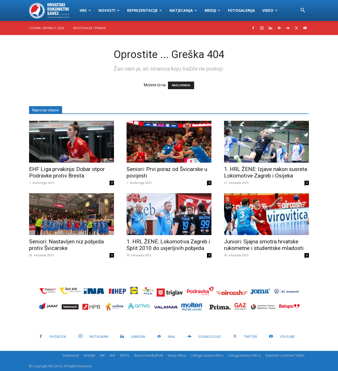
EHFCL (124, 355)
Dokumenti (71, 355)
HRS (85, 10)
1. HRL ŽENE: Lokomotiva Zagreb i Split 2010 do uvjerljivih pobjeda (168, 244)
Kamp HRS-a (177, 355)
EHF (112, 355)
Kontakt (89, 355)
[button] (302, 10)
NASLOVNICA (181, 85)
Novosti (109, 10)
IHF (102, 355)
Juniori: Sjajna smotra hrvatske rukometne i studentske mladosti (264, 244)
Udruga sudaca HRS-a (207, 355)
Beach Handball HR (148, 355)
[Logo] (52, 10)
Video (269, 10)
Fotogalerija (241, 10)
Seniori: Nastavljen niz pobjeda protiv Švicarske (66, 244)
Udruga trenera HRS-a (244, 355)
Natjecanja (183, 10)
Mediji (212, 10)
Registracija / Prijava (89, 28)
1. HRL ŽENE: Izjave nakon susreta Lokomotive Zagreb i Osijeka (265, 172)
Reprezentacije (144, 10)
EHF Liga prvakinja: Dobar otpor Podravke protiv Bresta (67, 172)
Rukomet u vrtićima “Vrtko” (285, 355)
